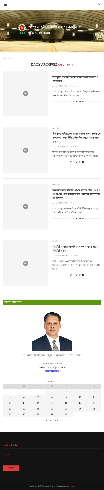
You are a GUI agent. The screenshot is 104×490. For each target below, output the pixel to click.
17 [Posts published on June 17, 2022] (80, 403)
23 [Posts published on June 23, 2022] (66, 409)
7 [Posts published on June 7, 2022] (38, 397)
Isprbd (73, 486)
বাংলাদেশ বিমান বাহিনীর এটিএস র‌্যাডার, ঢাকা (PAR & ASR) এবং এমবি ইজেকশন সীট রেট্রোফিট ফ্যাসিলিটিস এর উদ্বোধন (76, 194)
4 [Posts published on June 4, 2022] (94, 391)
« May (49, 420)
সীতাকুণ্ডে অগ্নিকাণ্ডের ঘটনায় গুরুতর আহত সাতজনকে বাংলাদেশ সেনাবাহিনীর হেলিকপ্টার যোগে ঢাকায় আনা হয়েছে (76, 138)
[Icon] (25, 94)
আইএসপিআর (62, 86)
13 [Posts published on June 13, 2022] (24, 403)
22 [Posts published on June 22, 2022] (52, 409)
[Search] (99, 4)
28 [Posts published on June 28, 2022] (38, 414)
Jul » (56, 420)
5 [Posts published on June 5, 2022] (10, 397)
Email (6, 455)
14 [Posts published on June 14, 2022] (38, 403)
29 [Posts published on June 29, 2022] (52, 414)
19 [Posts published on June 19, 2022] (10, 409)
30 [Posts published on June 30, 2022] (66, 414)
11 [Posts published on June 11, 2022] (94, 397)
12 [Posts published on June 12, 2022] (10, 403)
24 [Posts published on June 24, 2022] (80, 409)
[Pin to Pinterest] (80, 101)
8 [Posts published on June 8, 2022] (52, 397)
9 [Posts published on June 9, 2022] (66, 397)
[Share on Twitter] (77, 101)
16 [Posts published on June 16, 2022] (66, 403)
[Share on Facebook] (73, 101)
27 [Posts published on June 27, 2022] (24, 414)
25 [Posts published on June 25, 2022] (94, 409)
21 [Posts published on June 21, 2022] (38, 409)
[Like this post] (71, 101)
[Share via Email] (83, 101)
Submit (10, 468)
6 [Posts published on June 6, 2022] (24, 397)
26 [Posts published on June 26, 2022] (10, 414)
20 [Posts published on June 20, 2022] (24, 409)
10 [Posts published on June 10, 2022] (80, 397)
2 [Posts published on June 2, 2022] (66, 391)
